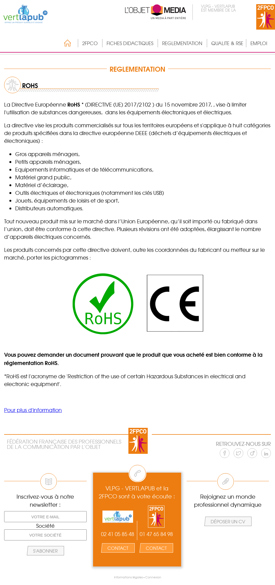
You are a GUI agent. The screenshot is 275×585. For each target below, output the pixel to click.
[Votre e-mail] (45, 516)
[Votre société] (45, 534)
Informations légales (128, 577)
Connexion (153, 577)
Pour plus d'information (33, 410)
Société (45, 525)
